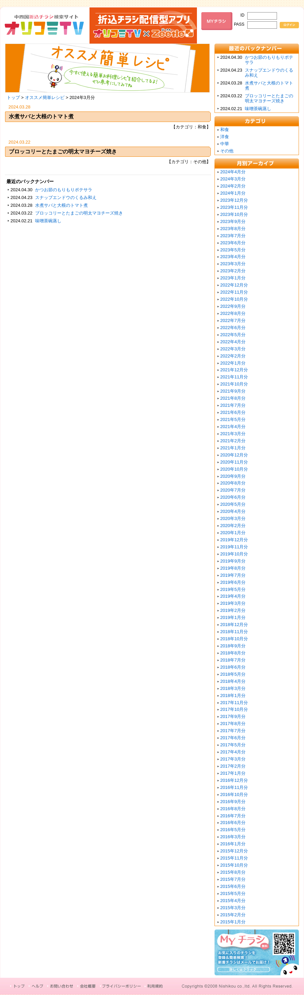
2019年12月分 (234, 539)
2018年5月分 (233, 674)
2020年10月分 (234, 469)
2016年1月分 (233, 843)
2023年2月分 (233, 270)
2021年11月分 (234, 376)
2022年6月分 (233, 327)
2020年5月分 (233, 504)
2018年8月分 (233, 652)
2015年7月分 (233, 879)
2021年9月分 (233, 391)
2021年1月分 (233, 447)
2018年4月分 (233, 681)
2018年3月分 (233, 688)
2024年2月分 (233, 186)
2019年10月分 (234, 553)
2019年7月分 (233, 575)
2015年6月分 (233, 886)
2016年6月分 (233, 822)
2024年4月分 (233, 171)
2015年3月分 (233, 907)
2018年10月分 (234, 638)
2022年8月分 (233, 313)
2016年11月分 (234, 787)
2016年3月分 (233, 836)
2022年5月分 (233, 334)
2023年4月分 (233, 256)
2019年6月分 (233, 582)
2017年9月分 (233, 716)
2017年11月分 (234, 702)
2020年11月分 (234, 462)
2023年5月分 (233, 249)
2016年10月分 (234, 794)
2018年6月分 (233, 667)
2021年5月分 (233, 419)
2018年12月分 (234, 624)
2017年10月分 (234, 709)
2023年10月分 (234, 214)
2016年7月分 (233, 815)
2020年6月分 (233, 497)
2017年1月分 (233, 773)
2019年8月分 (233, 568)
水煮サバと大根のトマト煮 (41, 116)
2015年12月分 (234, 850)
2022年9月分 (233, 306)
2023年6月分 (233, 242)
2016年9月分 (233, 801)
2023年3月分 (233, 263)
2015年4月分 (233, 900)
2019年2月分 (233, 610)
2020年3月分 (233, 518)
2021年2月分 (233, 440)
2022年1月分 (233, 363)
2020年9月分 (233, 476)
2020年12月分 (234, 454)
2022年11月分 (234, 292)
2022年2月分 (233, 355)
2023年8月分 (233, 228)
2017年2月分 (233, 766)
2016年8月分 (233, 808)
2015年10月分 (234, 865)
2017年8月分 (233, 723)
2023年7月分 (233, 235)
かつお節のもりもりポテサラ (63, 189)
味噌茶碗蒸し (48, 220)
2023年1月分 (233, 277)
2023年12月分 (234, 200)
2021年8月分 (233, 398)
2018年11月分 (234, 631)
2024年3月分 (233, 178)
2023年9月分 (233, 221)
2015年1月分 (233, 921)
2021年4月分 (233, 426)
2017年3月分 (233, 759)
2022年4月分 (233, 341)
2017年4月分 (233, 751)
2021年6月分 (233, 412)
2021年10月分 (234, 384)
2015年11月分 (234, 858)
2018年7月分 (233, 660)
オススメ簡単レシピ (45, 97)
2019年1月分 (233, 617)
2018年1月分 (233, 695)
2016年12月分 (234, 780)
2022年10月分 (234, 299)
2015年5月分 (233, 893)
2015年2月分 (233, 914)
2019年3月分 (233, 603)
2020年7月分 (233, 490)
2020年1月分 (233, 532)
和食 (224, 129)
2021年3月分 (233, 433)
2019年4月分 (233, 596)
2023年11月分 (234, 207)
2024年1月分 (233, 193)
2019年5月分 (233, 589)
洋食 (224, 136)
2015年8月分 (233, 872)
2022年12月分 (234, 285)
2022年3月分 (233, 348)
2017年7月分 (233, 730)
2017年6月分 (233, 737)
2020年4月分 (233, 511)
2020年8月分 (233, 483)
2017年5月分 (233, 744)
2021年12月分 (234, 369)
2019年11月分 (234, 546)
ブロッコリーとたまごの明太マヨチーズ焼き (63, 151)
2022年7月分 (233, 320)
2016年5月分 (233, 829)
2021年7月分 (233, 405)
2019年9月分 (233, 561)
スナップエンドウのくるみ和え (66, 197)
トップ (13, 97)
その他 (226, 150)
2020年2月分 (233, 525)
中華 (224, 143)
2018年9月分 (233, 645)
